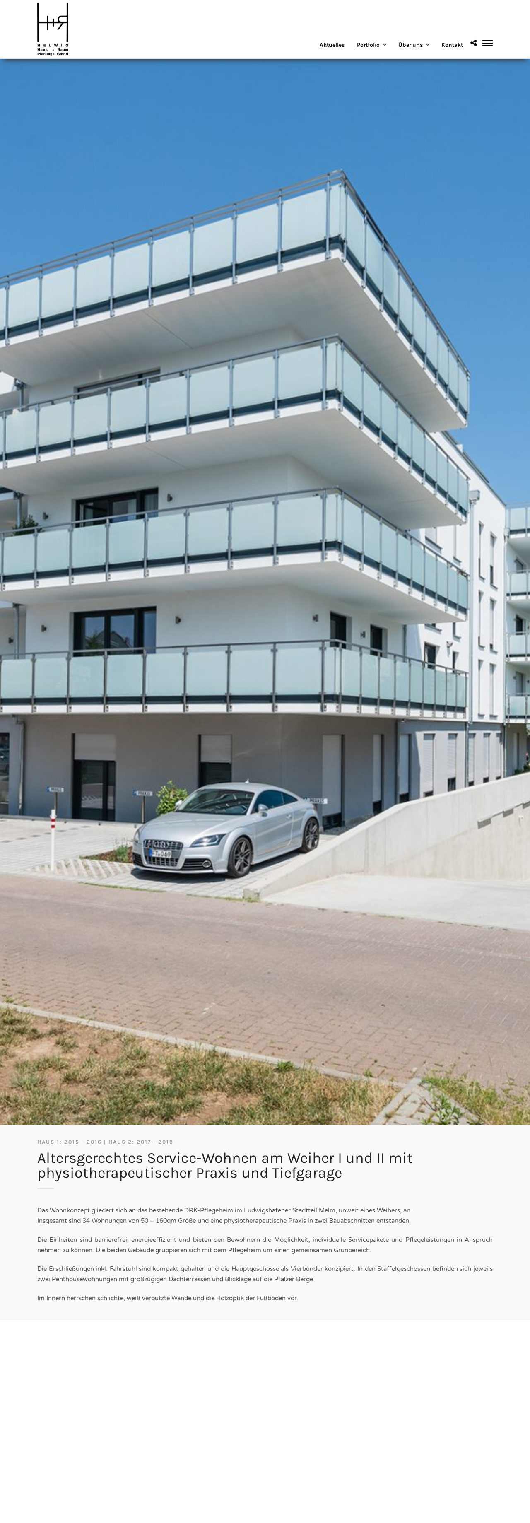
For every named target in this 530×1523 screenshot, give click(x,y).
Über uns (410, 44)
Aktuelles (332, 44)
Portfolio (368, 44)
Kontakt (452, 44)
